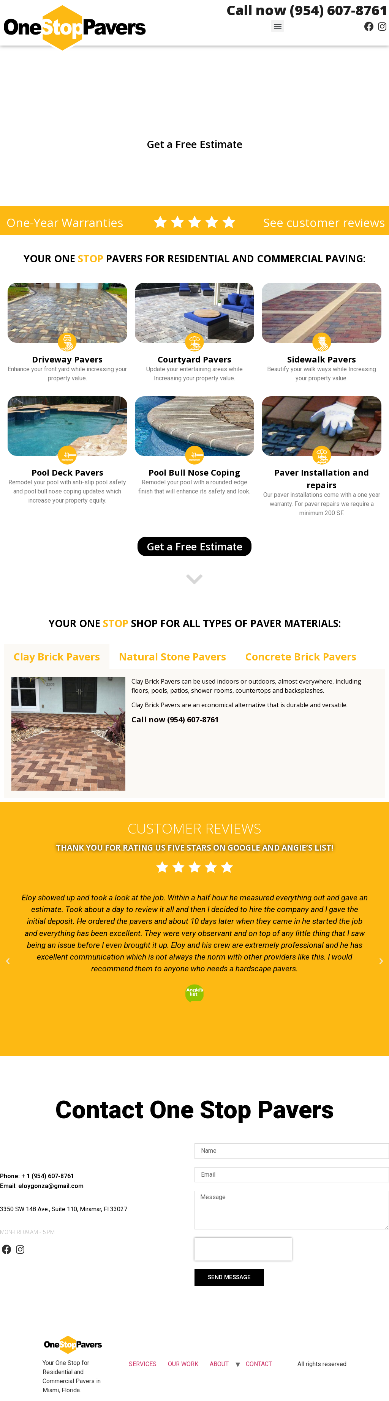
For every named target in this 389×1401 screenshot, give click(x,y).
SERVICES (143, 1364)
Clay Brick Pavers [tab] (56, 656)
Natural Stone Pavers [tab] (172, 656)
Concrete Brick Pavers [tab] (300, 656)
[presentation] (243, 1249)
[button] (277, 26)
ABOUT (219, 1364)
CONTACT (259, 1364)
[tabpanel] (194, 733)
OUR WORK (183, 1364)
